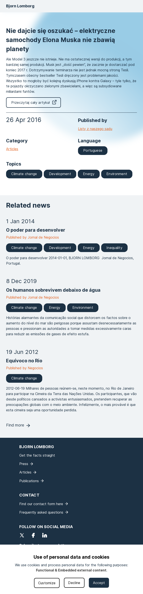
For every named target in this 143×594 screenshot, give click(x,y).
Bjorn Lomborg (20, 6)
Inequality (114, 248)
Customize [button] (47, 583)
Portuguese (92, 150)
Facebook (33, 535)
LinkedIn (44, 535)
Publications (29, 481)
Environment (116, 174)
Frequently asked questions (41, 512)
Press (23, 464)
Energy (88, 174)
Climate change (24, 174)
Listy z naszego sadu (95, 129)
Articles (12, 149)
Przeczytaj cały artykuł (30, 102)
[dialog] (71, 569)
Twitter (21, 535)
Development (60, 174)
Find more (15, 425)
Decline (74, 583)
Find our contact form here (41, 504)
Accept (99, 583)
